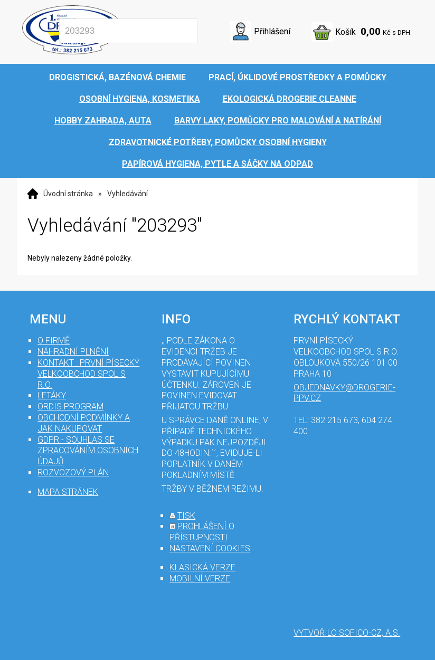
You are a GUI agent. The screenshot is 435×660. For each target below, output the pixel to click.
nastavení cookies (209, 548)
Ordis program (70, 406)
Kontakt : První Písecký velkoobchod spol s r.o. (88, 374)
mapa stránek (67, 492)
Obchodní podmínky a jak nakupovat (83, 423)
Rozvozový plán (73, 472)
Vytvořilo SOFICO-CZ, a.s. (347, 633)
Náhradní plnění (73, 352)
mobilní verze (199, 578)
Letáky (51, 395)
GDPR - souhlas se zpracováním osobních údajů (87, 451)
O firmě (53, 341)
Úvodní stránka (68, 193)
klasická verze (202, 567)
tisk (186, 516)
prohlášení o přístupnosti (201, 531)
